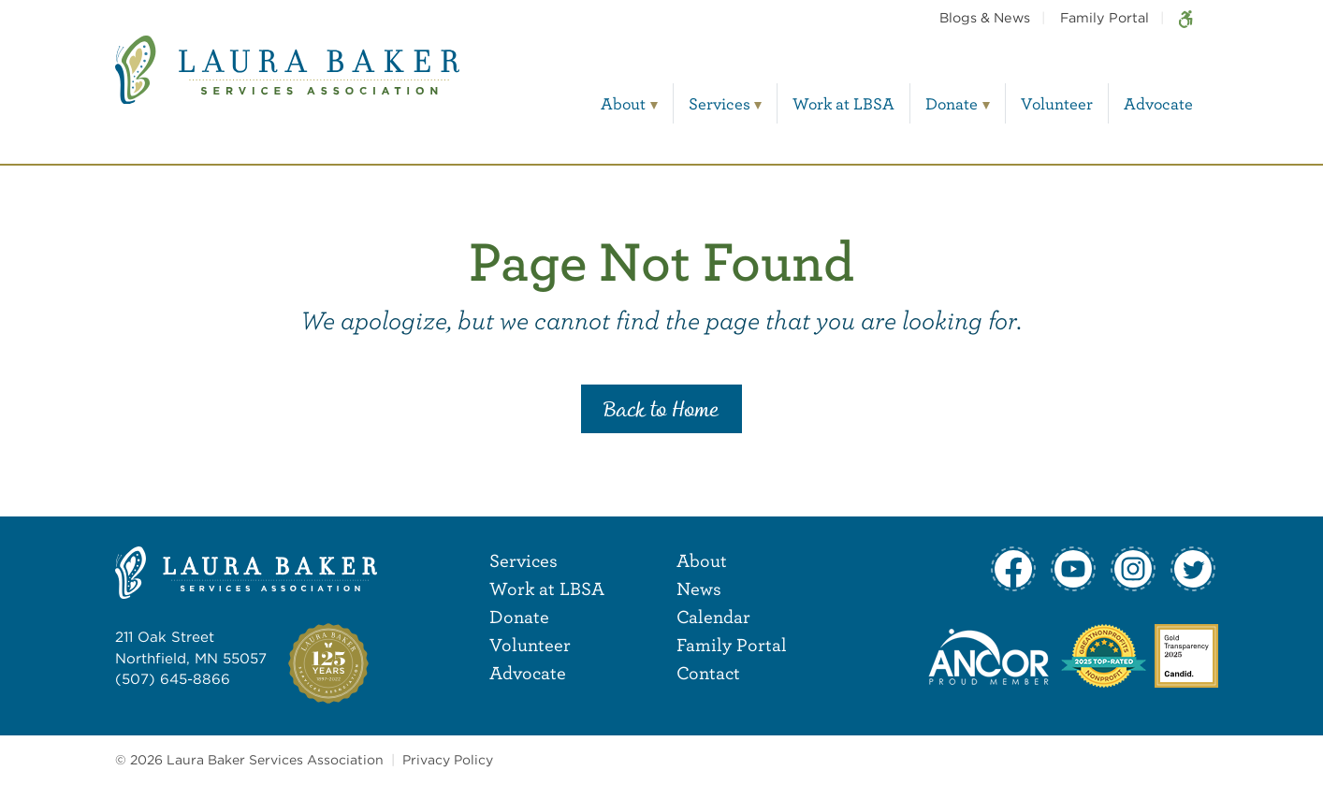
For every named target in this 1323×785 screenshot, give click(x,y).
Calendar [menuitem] (713, 616)
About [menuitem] (623, 103)
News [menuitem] (698, 588)
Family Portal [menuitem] (1104, 17)
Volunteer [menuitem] (1057, 103)
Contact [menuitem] (708, 672)
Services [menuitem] (719, 103)
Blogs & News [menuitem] (984, 17)
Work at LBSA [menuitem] (843, 103)
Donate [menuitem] (951, 103)
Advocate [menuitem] (1158, 103)
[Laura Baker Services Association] (287, 84)
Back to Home (661, 411)
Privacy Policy (447, 759)
